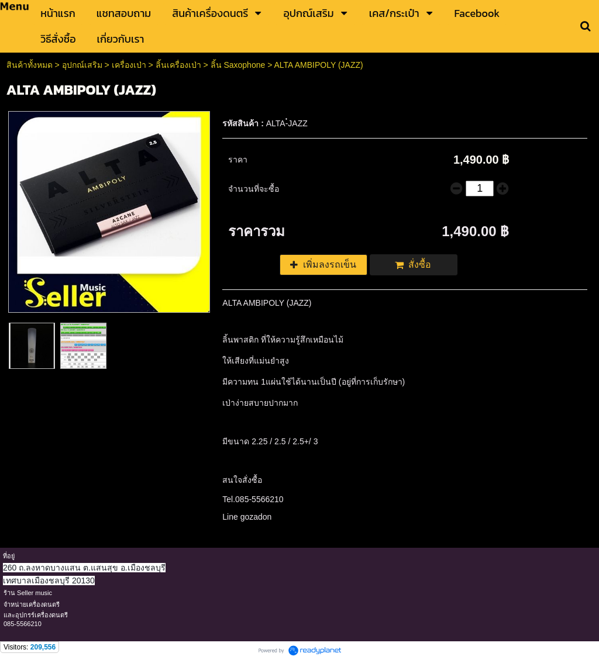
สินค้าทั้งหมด (29, 65)
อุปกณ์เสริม (82, 65)
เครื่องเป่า (129, 65)
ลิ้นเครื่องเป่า (178, 65)
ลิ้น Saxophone (238, 65)
